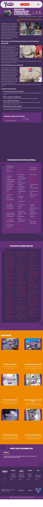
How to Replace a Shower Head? (9, 435)
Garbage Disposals (21, 172)
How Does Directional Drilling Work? (33, 364)
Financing (4, 480)
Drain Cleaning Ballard (22, 315)
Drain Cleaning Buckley (10, 315)
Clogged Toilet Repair (9, 118)
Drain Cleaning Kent (10, 258)
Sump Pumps (32, 182)
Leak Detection (20, 203)
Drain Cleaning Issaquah (34, 273)
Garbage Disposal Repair (22, 171)
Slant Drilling (32, 172)
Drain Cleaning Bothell (10, 262)
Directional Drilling (10, 201)
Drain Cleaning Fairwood (22, 292)
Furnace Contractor (10, 218)
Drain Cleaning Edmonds (22, 305)
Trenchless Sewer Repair (34, 189)
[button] (38, 4)
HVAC (19, 194)
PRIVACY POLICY (21, 490)
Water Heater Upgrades (34, 218)
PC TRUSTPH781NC (39, 16)
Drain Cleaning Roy (21, 270)
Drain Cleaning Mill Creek (22, 309)
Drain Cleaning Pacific (10, 297)
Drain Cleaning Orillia (21, 294)
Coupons (6, 479)
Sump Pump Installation (34, 176)
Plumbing (20, 209)
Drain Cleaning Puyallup (34, 299)
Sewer (19, 223)
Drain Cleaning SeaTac (10, 302)
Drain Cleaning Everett (22, 307)
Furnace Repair (9, 223)
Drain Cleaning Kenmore (11, 277)
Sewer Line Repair (21, 229)
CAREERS (29, 490)
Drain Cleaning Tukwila (34, 285)
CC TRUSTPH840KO (28, 16)
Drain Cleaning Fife (33, 290)
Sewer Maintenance (33, 166)
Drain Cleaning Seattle (10, 260)
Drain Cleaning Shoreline (11, 304)
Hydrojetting (25, 120)
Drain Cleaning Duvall (10, 268)
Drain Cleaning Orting (22, 267)
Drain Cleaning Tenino (34, 315)
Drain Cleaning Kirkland (34, 275)
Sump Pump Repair (33, 177)
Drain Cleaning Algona (22, 314)
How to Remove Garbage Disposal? (33, 435)
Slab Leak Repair (33, 171)
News (3, 479)
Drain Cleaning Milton (22, 265)
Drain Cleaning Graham (34, 297)
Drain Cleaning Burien (10, 263)
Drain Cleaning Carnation (11, 265)
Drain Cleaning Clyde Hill (11, 267)
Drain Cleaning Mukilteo (34, 309)
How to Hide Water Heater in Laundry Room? (33, 400)
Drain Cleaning (9, 203)
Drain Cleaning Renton (10, 252)
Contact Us (5, 477)
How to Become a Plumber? (10, 364)
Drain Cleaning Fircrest (34, 292)
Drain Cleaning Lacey (33, 310)
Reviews (4, 482)
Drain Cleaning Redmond (34, 284)
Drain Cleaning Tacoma (34, 304)
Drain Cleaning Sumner (34, 302)
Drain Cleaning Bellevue (11, 257)
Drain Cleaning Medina (10, 282)
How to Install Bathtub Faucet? (10, 400)
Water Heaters (32, 219)
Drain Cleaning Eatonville (22, 253)
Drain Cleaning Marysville (22, 287)
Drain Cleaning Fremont (34, 272)
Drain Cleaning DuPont (22, 252)
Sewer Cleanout (21, 228)
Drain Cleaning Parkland (22, 268)
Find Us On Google (13, 483)
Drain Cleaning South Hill (34, 300)
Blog (4, 475)
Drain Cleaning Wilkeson (22, 282)
